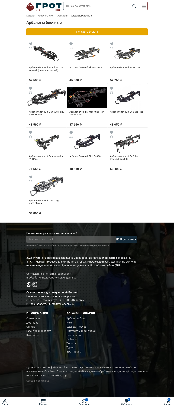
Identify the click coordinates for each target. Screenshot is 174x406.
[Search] (134, 6)
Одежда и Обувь (76, 327)
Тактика (71, 345)
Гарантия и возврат (38, 331)
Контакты (32, 336)
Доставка (32, 323)
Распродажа (74, 336)
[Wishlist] (30, 44)
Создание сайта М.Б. (38, 383)
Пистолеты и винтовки (81, 331)
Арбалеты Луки (76, 318)
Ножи (69, 323)
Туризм (70, 349)
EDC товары (74, 353)
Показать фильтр (87, 31)
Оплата (30, 327)
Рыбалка (71, 340)
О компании (33, 318)
